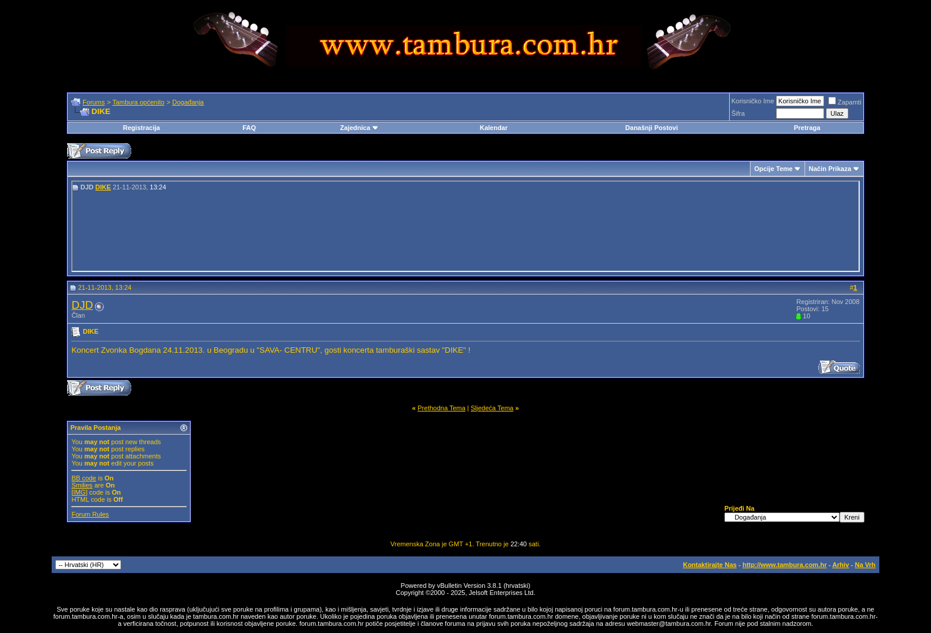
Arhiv (840, 564)
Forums (93, 102)
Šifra (738, 113)
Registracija (141, 127)
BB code (83, 478)
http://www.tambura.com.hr (784, 564)
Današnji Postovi (651, 127)
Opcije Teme (773, 168)
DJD (82, 305)
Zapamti (845, 102)
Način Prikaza (830, 168)
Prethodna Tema (441, 408)
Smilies (81, 485)
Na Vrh (865, 564)
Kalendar (494, 127)
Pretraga (807, 127)
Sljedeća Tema (492, 408)
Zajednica (359, 127)
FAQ (249, 127)
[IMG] (79, 492)
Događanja (188, 102)
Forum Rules (90, 514)
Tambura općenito (138, 102)
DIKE (103, 187)
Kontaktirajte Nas (709, 564)
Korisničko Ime (753, 101)
